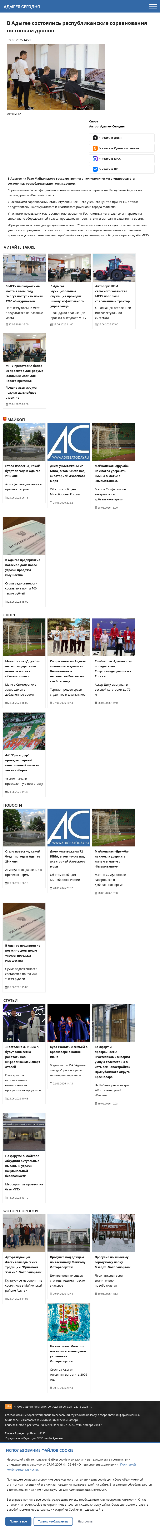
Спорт (93, 121)
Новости (12, 805)
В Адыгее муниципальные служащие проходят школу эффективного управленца (67, 296)
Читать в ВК (105, 169)
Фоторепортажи (20, 1210)
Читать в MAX (107, 158)
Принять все (18, 1521)
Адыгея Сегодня (22, 6)
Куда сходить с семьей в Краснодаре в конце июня (69, 1052)
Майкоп (14, 419)
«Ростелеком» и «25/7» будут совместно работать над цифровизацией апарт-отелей (23, 1057)
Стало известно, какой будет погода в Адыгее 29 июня (22, 471)
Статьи (10, 1000)
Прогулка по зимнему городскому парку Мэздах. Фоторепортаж (112, 1262)
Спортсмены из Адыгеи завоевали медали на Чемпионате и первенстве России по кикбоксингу (68, 671)
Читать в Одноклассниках (116, 148)
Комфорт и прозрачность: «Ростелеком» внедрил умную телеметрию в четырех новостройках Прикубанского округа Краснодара (112, 1062)
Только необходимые (53, 1521)
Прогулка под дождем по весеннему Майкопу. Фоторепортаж (68, 1262)
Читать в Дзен (107, 137)
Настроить (85, 1521)
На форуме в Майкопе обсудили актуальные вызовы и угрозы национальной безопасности (22, 1166)
